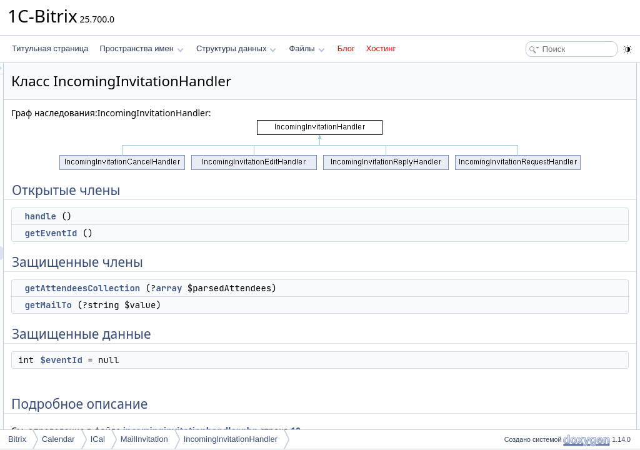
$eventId (218, 360)
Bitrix (17, 439)
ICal (98, 439)
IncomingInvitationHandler (231, 439)
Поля (510, 262)
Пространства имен (141, 48)
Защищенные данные (538, 152)
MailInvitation (144, 439)
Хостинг (381, 48)
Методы (514, 193)
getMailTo (204, 305)
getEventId (207, 233)
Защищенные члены (536, 111)
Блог (346, 48)
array (325, 288)
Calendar (58, 439)
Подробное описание (537, 180)
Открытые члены (530, 70)
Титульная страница (50, 48)
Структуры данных (236, 48)
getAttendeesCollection (238, 288)
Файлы (306, 48)
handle (196, 216)
